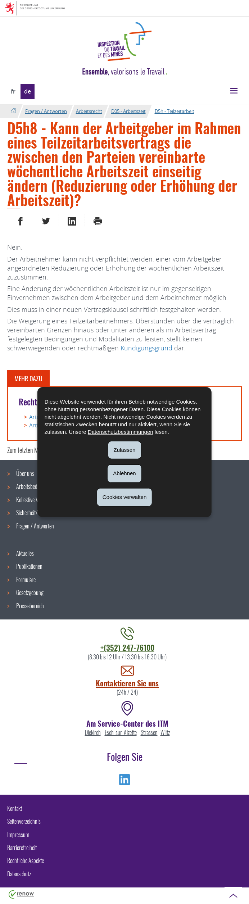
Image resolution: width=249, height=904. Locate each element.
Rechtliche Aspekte (25, 860)
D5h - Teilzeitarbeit (174, 111)
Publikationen (29, 566)
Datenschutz (19, 873)
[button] (234, 91)
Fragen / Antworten (46, 111)
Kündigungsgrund (146, 348)
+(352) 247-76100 (127, 647)
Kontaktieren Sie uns (127, 683)
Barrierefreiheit (22, 847)
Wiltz (165, 732)
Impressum (18, 834)
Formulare (26, 579)
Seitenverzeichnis (24, 821)
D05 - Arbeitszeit (128, 111)
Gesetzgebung (30, 592)
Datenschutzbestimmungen (120, 431)
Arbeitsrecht (89, 111)
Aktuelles (25, 553)
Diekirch (93, 732)
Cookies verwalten (125, 497)
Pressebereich (30, 605)
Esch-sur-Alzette (121, 732)
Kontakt (14, 808)
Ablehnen (124, 473)
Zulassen (125, 449)
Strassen (149, 732)
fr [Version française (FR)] (13, 91)
